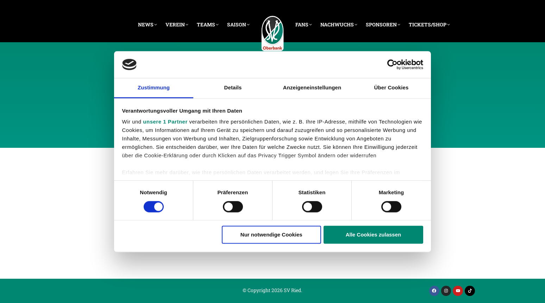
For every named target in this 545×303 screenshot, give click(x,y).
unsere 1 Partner (165, 122)
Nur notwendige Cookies (271, 235)
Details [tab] (233, 88)
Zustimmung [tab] (154, 88)
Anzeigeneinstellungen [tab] (312, 88)
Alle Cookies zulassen (373, 235)
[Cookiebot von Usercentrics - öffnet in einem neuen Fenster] (392, 64)
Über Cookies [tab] (391, 88)
